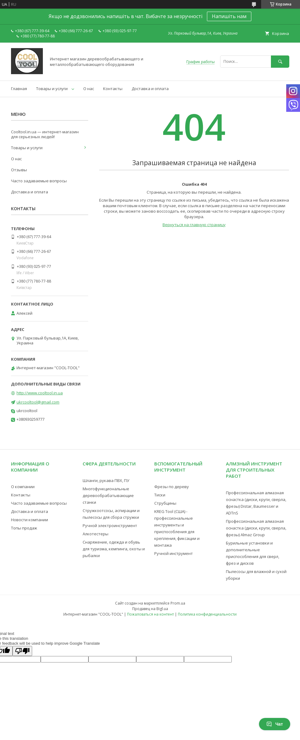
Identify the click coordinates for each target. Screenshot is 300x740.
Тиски (159, 495)
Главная (19, 88)
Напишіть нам (229, 16)
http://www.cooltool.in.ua (40, 392)
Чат (274, 724)
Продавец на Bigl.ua (150, 608)
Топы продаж (24, 528)
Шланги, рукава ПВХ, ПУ (106, 480)
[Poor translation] (22, 651)
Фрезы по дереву (171, 486)
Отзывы (19, 170)
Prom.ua (178, 603)
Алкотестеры (95, 534)
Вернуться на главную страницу (194, 224)
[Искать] (280, 61)
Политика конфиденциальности (207, 614)
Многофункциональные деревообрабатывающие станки (108, 495)
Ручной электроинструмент (110, 525)
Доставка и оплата (150, 88)
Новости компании (29, 519)
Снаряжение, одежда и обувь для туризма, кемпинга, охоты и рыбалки (114, 548)
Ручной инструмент (173, 553)
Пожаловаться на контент (150, 614)
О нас (88, 88)
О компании (23, 486)
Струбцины (165, 503)
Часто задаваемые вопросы (39, 181)
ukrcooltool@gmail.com (38, 402)
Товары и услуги (52, 88)
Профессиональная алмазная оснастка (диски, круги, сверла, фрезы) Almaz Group (256, 527)
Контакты (112, 88)
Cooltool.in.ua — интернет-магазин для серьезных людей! (45, 134)
